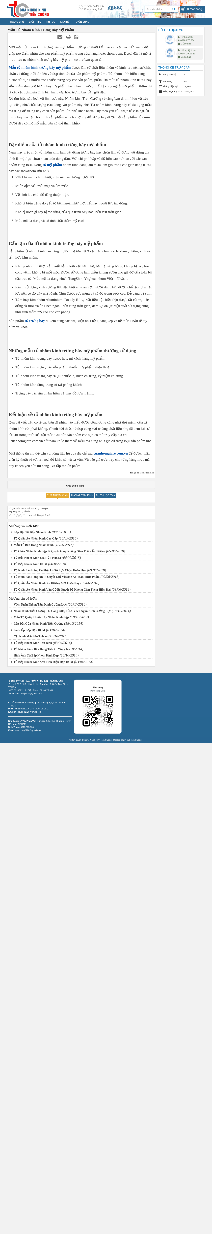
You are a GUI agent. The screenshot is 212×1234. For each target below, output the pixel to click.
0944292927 (114, 9)
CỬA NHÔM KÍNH (57, 986)
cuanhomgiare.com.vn (110, 944)
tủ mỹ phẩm (52, 308)
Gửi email (184, 43)
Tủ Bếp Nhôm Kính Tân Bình (31, 1133)
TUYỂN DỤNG (81, 22)
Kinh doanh (187, 37)
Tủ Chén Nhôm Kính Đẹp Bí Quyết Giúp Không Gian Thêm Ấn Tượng (58, 1042)
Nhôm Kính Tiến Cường (101, 1231)
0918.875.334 (186, 40)
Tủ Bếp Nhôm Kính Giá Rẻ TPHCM (36, 1048)
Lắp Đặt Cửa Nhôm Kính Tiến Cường (37, 1114)
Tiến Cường (136, 1231)
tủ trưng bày (35, 574)
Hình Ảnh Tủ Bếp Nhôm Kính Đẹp (35, 1146)
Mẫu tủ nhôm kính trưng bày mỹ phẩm (40, 67)
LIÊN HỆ (64, 22)
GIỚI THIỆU (35, 22)
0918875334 (115, 6)
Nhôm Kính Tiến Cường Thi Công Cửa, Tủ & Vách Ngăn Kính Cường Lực (61, 1101)
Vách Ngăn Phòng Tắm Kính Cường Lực (39, 1095)
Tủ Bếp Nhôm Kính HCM (29, 1054)
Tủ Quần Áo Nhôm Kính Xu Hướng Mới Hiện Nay (45, 1074)
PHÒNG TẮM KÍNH (82, 986)
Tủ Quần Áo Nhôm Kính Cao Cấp (34, 1029)
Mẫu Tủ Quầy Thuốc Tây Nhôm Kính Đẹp (40, 1108)
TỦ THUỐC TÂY (106, 986)
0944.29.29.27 (186, 53)
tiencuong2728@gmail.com (28, 1202)
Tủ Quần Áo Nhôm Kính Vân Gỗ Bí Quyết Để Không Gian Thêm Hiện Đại (61, 1080)
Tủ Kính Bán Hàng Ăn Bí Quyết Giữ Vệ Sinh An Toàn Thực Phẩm (55, 1067)
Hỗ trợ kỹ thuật (188, 50)
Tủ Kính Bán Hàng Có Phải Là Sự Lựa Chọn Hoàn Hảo (48, 1061)
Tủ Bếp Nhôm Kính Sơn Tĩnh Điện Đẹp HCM (42, 1152)
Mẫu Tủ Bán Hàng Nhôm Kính (32, 1035)
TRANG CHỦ (17, 22)
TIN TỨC (50, 22)
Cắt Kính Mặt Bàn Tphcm (29, 1127)
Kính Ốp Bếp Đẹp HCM (28, 1120)
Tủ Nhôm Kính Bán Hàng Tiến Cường (37, 1140)
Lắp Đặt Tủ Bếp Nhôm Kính (31, 1023)
